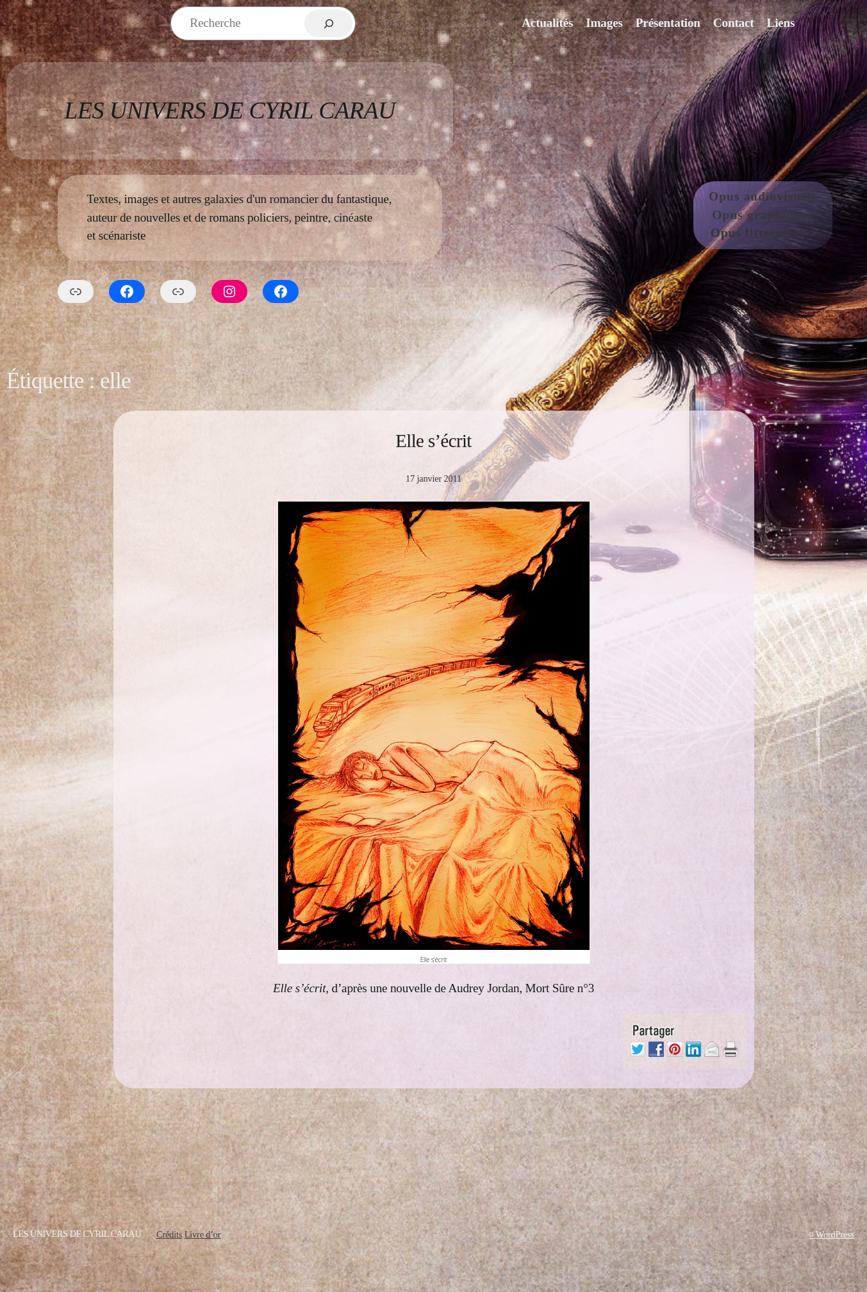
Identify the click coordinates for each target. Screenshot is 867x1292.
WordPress (835, 1234)
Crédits (169, 1234)
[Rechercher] (328, 23)
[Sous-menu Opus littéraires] (812, 234)
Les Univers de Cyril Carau (229, 110)
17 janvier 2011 (433, 478)
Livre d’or (203, 1234)
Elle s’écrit (433, 440)
